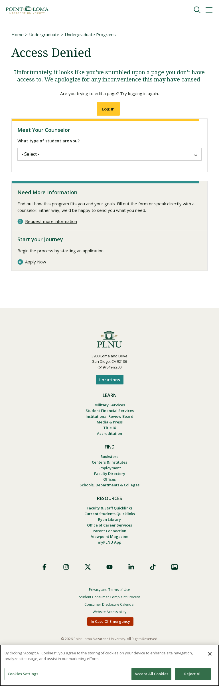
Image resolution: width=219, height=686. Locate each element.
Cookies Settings (23, 673)
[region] (109, 665)
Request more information (51, 222)
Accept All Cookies (151, 673)
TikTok (153, 579)
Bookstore (109, 461)
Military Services (109, 406)
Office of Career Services (109, 535)
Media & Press (110, 425)
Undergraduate (44, 35)
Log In (108, 110)
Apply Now (35, 263)
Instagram (66, 579)
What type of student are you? (48, 142)
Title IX (109, 431)
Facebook (44, 579)
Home (17, 35)
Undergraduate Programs (90, 35)
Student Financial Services (110, 412)
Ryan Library (109, 528)
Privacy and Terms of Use (109, 601)
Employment (109, 473)
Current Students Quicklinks (109, 522)
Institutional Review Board (109, 418)
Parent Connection (109, 541)
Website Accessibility (109, 623)
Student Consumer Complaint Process (109, 609)
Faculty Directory (109, 480)
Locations (109, 381)
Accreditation (109, 437)
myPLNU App (109, 553)
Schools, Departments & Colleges (109, 492)
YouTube (109, 579)
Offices (109, 486)
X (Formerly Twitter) (88, 579)
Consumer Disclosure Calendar (109, 616)
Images (174, 579)
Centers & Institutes (109, 467)
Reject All (193, 673)
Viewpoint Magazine (109, 547)
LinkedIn (131, 579)
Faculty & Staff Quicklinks (109, 516)
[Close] (210, 654)
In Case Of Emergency (110, 633)
